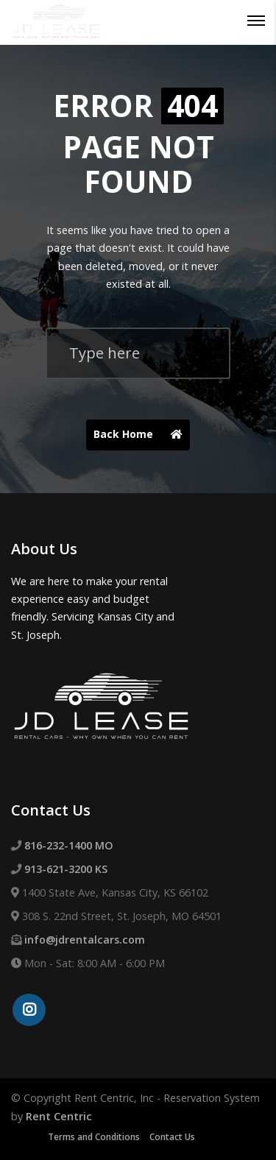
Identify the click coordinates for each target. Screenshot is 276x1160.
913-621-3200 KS (65, 869)
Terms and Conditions (94, 1137)
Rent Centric (59, 1116)
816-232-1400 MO (68, 845)
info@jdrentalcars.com (84, 940)
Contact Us (172, 1137)
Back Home (141, 435)
